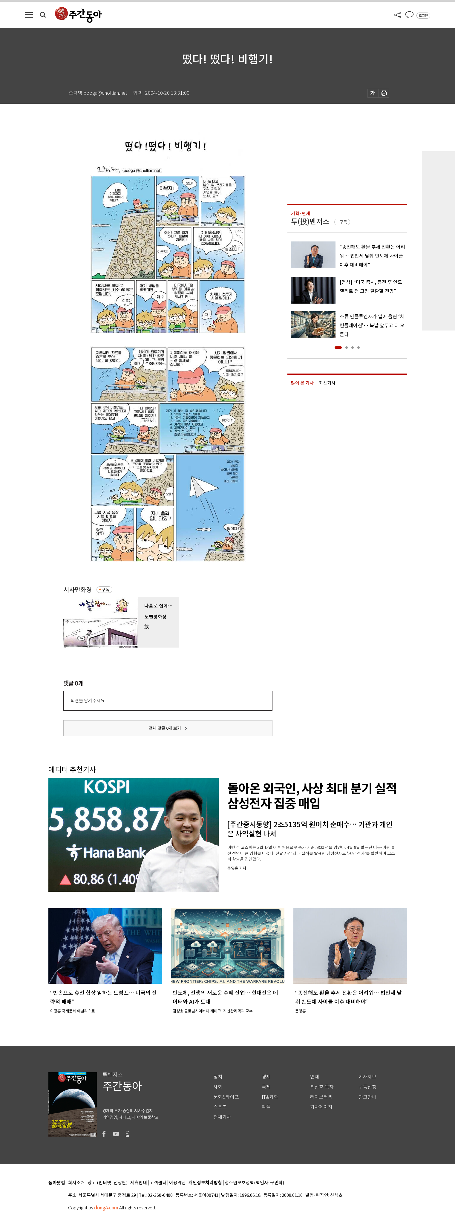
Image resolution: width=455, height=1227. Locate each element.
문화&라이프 (226, 1097)
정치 (217, 1077)
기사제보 (367, 1077)
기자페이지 (321, 1107)
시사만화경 (77, 590)
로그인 (423, 15)
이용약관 (177, 1182)
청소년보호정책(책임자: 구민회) (254, 1182)
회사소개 (76, 1182)
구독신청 (367, 1087)
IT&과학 (270, 1097)
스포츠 (220, 1107)
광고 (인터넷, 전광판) (108, 1182)
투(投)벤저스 (310, 221)
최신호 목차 (322, 1087)
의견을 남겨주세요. (88, 700)
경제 (266, 1077)
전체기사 (222, 1117)
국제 (266, 1087)
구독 (105, 589)
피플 (266, 1107)
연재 (314, 1077)
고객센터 (158, 1182)
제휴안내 (138, 1182)
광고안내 (367, 1097)
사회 (217, 1087)
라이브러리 (321, 1097)
